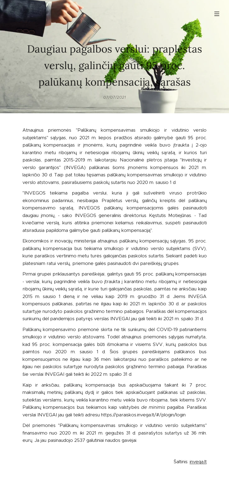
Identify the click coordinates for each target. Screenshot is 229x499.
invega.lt (198, 462)
